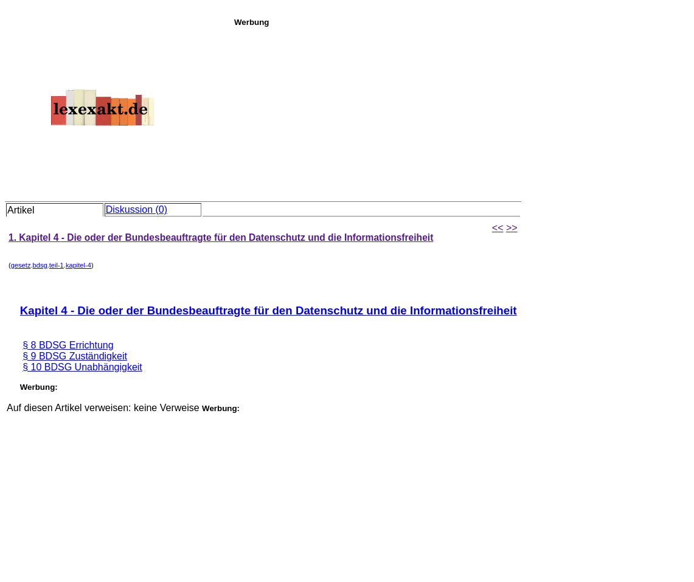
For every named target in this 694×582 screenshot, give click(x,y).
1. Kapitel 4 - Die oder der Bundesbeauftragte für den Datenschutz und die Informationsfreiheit (221, 237)
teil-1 (56, 265)
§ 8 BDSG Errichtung (68, 345)
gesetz (21, 265)
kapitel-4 (78, 265)
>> (512, 228)
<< (498, 228)
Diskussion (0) (136, 209)
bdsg (40, 265)
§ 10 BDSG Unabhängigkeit (82, 367)
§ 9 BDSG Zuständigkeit (75, 356)
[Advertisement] (460, 112)
